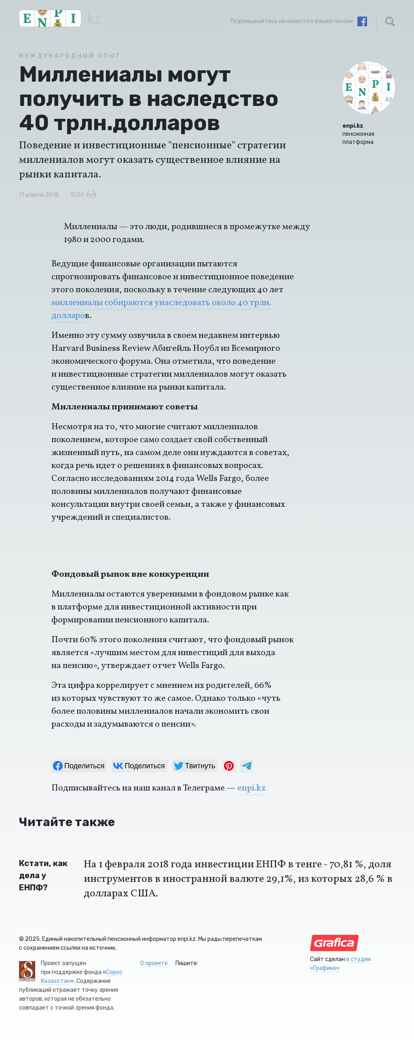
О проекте (154, 963)
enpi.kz (251, 788)
